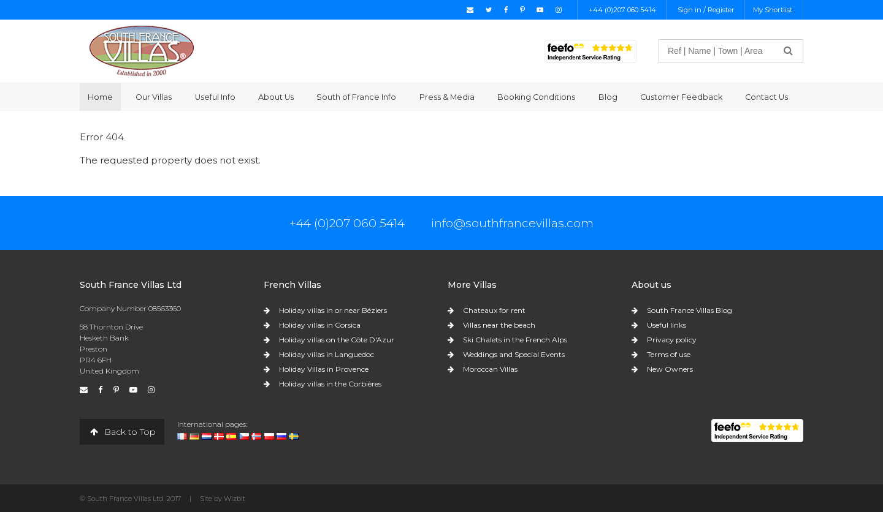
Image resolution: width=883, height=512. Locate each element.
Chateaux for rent (494, 310)
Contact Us (766, 97)
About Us (276, 97)
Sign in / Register (706, 10)
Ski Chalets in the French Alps (515, 339)
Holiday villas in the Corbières (330, 383)
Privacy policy (672, 339)
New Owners (670, 369)
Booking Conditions (536, 97)
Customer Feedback (681, 97)
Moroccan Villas (490, 369)
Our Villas (154, 97)
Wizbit (234, 498)
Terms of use (668, 354)
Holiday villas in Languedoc (326, 354)
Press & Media (447, 97)
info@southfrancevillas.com (512, 223)
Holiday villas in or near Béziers (333, 310)
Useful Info (215, 97)
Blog (607, 97)
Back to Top (122, 431)
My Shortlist (772, 10)
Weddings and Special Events (514, 354)
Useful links (666, 324)
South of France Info (356, 97)
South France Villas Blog (689, 310)
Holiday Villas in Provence (324, 369)
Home (100, 97)
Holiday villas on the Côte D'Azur (336, 339)
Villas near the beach (499, 324)
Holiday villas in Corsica (320, 324)
